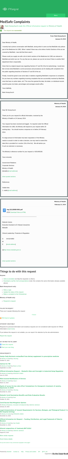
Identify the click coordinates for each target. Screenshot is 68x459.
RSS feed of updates (8, 318)
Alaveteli (9, 451)
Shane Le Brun (17, 366)
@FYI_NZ (44, 451)
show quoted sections (9, 176)
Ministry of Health (55, 26)
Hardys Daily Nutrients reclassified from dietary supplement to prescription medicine (29, 356)
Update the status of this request (13, 292)
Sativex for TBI (5, 364)
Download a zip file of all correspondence (16, 281)
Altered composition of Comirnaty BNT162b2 (15, 428)
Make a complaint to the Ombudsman (15, 294)
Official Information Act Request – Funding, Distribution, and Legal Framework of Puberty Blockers (31, 420)
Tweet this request (7, 344)
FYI (11, 9)
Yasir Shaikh (16, 423)
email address (12, 171)
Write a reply (7, 290)
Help (22, 451)
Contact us (16, 451)
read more (11, 329)
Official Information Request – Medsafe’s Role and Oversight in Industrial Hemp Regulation (31, 371)
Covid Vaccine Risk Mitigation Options (13, 403)
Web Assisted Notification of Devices (13, 379)
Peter (14, 397)
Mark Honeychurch (11, 26)
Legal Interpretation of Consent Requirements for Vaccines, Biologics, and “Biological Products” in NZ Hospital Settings (34, 411)
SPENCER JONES (18, 373)
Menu (55, 15)
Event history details (6, 439)
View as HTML (21, 212)
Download (13, 212)
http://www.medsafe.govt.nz (12, 250)
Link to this (65, 96)
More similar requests (6, 435)
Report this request (6, 336)
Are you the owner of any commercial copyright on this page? (15, 442)
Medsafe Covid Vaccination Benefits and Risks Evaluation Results (22, 395)
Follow (34, 314)
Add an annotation (9, 279)
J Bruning (15, 358)
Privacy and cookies (30, 451)
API (39, 451)
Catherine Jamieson (34, 405)
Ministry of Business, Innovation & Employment (14, 405)
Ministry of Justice (6, 414)
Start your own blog (8, 347)
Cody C (15, 381)
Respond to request (9, 301)
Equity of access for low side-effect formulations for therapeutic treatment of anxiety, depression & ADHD (30, 387)
